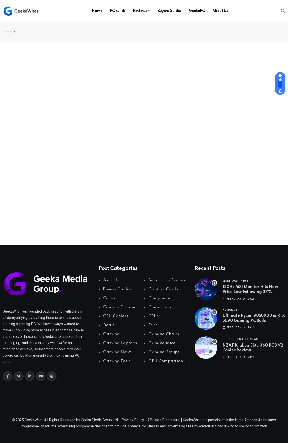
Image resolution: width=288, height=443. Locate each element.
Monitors (230, 280)
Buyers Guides (169, 11)
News (245, 280)
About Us (220, 11)
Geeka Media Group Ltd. (100, 420)
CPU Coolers (233, 339)
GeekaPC (197, 11)
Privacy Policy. (133, 420)
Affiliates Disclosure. (163, 420)
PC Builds (117, 11)
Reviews (140, 11)
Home (97, 11)
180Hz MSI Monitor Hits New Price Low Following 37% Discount (250, 292)
